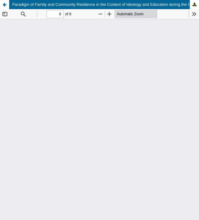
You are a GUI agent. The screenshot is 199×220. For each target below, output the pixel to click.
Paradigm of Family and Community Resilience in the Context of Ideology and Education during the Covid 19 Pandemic (105, 4)
